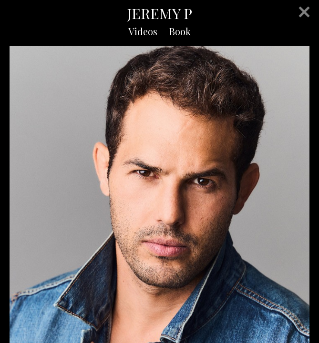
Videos (142, 31)
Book (180, 31)
